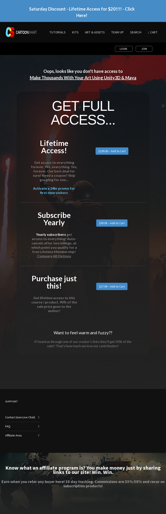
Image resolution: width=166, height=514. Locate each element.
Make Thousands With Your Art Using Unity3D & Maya (83, 77)
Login (123, 49)
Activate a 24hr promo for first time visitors (54, 190)
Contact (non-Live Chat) (20, 417)
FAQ (7, 426)
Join (144, 49)
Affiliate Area (13, 435)
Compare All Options (54, 256)
